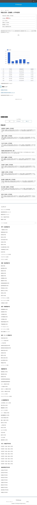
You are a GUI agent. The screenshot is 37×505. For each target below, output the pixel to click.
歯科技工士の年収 (4, 290)
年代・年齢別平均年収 (5, 217)
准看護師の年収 (4, 278)
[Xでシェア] (9, 121)
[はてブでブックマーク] (27, 121)
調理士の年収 (3, 355)
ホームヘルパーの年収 (5, 300)
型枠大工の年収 (4, 422)
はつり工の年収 (4, 430)
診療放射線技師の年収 (5, 283)
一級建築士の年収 (4, 229)
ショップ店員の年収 (4, 340)
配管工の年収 (3, 435)
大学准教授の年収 (4, 316)
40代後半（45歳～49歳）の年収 (7, 458)
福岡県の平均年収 (4, 487)
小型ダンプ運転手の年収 (5, 391)
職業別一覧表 (3, 219)
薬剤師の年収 (3, 273)
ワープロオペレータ (4, 326)
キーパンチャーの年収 (5, 329)
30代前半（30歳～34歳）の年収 (7, 451)
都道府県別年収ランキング (6, 212)
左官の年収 (3, 432)
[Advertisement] (18, 42)
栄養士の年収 (3, 293)
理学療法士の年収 (4, 288)
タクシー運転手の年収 (5, 384)
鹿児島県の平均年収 (4, 490)
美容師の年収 (3, 353)
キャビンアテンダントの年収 (6, 396)
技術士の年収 (3, 237)
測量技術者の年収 (4, 232)
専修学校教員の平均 (4, 321)
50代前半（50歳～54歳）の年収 (7, 461)
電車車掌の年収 (4, 374)
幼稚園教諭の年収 (4, 309)
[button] (35, 223)
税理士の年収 (3, 244)
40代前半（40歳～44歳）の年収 (7, 456)
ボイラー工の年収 (4, 410)
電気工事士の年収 (4, 405)
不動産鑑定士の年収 (4, 249)
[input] (18, 223)
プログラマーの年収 (4, 257)
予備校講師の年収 (4, 324)
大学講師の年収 (4, 319)
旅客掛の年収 (3, 376)
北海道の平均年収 (4, 470)
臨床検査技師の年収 (4, 285)
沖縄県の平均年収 (4, 492)
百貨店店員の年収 (4, 338)
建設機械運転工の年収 (5, 415)
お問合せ (27, 501)
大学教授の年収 (4, 314)
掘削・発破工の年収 (4, 420)
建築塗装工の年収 (4, 440)
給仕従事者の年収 (4, 360)
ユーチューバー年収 (4, 365)
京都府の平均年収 (4, 480)
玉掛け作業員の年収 (4, 417)
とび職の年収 (3, 425)
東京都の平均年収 (4, 477)
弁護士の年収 (3, 242)
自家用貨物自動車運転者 (5, 381)
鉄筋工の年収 (3, 427)
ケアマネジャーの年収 (5, 298)
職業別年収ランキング (5, 214)
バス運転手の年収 (4, 386)
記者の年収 (3, 252)
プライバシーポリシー (9, 501)
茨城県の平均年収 (4, 475)
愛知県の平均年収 (4, 485)
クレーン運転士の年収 (5, 412)
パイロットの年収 (4, 394)
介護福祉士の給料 (4, 303)
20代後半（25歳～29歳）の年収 (7, 449)
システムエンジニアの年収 (6, 254)
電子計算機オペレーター (5, 331)
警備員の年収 (3, 362)
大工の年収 (3, 437)
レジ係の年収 (3, 343)
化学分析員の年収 (4, 239)
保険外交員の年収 (4, 350)
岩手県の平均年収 (4, 472)
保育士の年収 (3, 295)
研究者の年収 (3, 234)
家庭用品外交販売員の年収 (6, 348)
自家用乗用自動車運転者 (5, 379)
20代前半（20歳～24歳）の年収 (7, 446)
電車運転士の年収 (4, 371)
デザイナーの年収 (4, 259)
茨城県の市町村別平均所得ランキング (8, 92)
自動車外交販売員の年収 (5, 345)
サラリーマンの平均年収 (5, 209)
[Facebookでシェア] (18, 121)
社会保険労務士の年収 (5, 247)
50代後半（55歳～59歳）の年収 (7, 463)
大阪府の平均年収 (4, 482)
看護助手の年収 (4, 280)
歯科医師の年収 (4, 268)
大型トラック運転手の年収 (6, 389)
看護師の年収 (3, 275)
